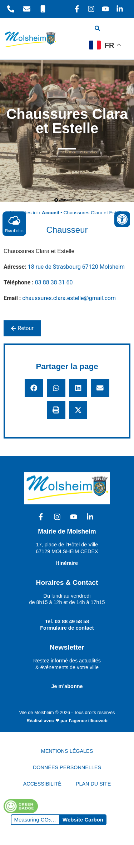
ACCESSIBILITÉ (42, 784)
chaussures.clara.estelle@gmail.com (69, 298)
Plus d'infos (14, 223)
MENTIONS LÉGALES (67, 751)
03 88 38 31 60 (54, 282)
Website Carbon (83, 820)
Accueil (50, 212)
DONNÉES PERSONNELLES (67, 767)
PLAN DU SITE (93, 784)
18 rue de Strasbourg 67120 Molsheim (76, 266)
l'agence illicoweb (88, 720)
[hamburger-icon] (119, 29)
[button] (34, 388)
